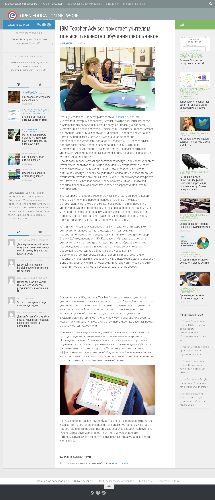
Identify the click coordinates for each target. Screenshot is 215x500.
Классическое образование (21, 3)
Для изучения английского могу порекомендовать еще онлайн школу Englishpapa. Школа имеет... (33, 249)
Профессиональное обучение (83, 3)
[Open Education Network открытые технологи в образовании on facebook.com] (44, 25)
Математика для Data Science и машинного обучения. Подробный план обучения (34, 139)
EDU (24, 154)
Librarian (66, 43)
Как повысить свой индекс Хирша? (33, 158)
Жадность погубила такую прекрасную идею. (32, 304)
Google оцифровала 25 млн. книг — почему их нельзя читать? (194, 383)
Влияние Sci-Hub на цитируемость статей (34, 118)
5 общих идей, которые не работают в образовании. (192, 401)
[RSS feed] (39, 25)
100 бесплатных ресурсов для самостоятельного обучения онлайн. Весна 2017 (193, 332)
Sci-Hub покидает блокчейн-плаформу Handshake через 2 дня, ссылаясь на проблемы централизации (193, 183)
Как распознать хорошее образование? (36, 98)
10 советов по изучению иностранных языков (192, 369)
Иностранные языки (134, 3)
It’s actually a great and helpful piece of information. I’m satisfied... (33, 267)
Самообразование (189, 98)
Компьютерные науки (191, 91)
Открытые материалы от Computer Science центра (194, 261)
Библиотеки (112, 3)
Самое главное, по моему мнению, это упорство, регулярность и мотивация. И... (33, 286)
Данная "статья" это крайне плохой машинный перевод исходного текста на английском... (33, 321)
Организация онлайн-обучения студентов (192, 297)
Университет (39, 114)
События (184, 135)
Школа (40, 94)
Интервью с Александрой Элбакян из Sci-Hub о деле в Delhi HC (195, 141)
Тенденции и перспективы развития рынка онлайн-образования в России (195, 104)
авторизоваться (120, 463)
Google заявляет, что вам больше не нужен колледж (195, 225)
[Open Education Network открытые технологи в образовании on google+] (49, 25)
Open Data (27, 110)
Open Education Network (43, 15)
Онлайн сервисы (52, 3)
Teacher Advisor (124, 117)
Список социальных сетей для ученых (33, 174)
